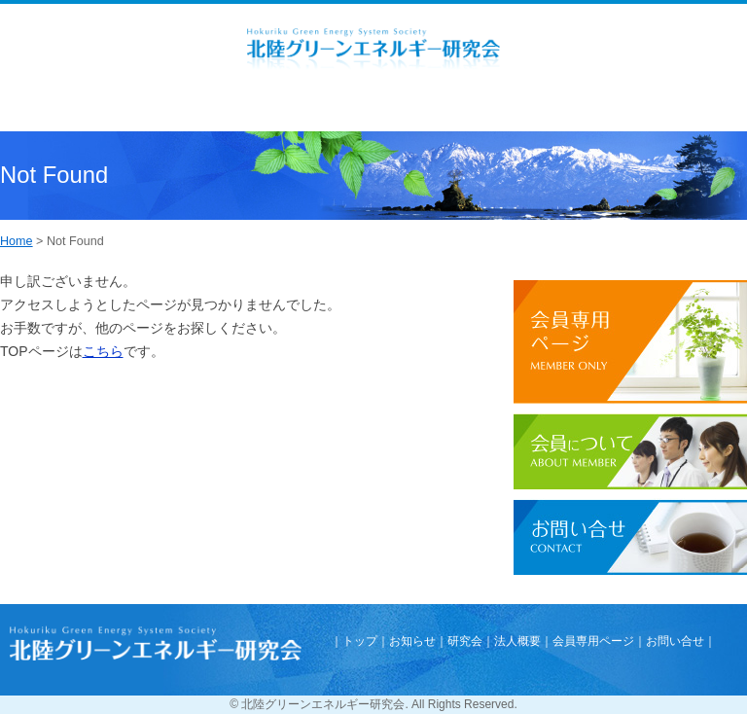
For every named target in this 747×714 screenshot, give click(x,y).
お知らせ (412, 641)
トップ (359, 641)
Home (16, 241)
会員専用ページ (593, 641)
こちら (103, 351)
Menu (61, 109)
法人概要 (517, 641)
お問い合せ (675, 641)
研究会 (464, 641)
